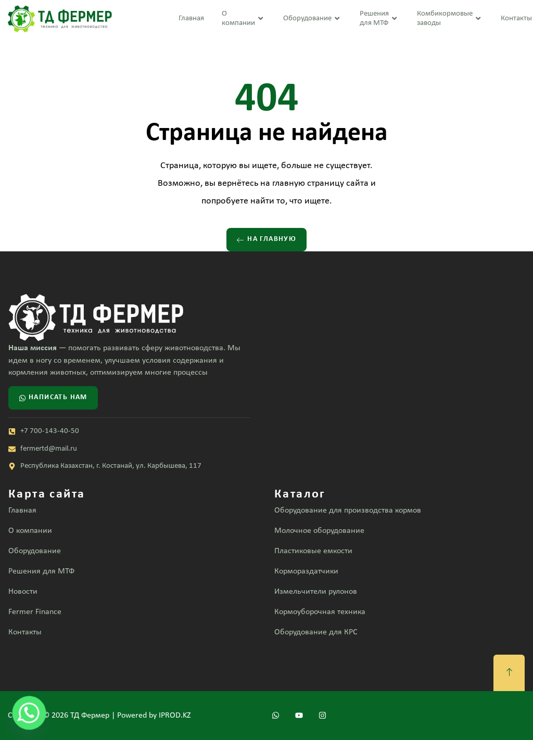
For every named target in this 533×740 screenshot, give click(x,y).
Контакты (516, 18)
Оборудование (312, 18)
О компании (243, 18)
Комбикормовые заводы (450, 18)
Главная (191, 18)
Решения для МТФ (379, 18)
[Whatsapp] (29, 713)
